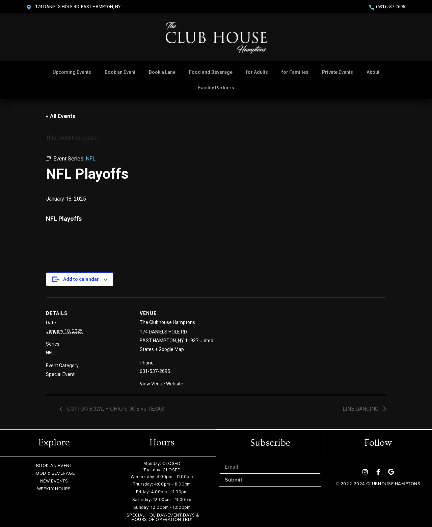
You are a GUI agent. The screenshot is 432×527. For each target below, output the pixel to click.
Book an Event (120, 72)
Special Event (60, 374)
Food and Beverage (211, 72)
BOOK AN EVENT (54, 465)
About (373, 72)
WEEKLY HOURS (54, 489)
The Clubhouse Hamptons (167, 322)
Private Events (337, 72)
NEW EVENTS (54, 481)
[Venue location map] (276, 343)
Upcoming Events (72, 72)
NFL (50, 352)
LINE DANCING (361, 409)
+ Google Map (169, 349)
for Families (294, 72)
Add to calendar (81, 279)
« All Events (60, 116)
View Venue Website (161, 383)
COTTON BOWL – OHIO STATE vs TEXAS (115, 409)
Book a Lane (162, 72)
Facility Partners (216, 87)
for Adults (257, 72)
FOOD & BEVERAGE (54, 473)
